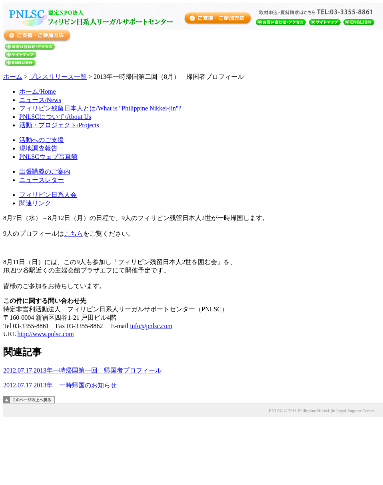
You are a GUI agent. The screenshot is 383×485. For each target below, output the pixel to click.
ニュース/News (40, 99)
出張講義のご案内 (44, 171)
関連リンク (35, 203)
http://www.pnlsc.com (45, 334)
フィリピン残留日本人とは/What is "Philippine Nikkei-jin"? (100, 108)
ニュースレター (41, 179)
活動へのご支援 (41, 139)
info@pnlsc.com (151, 326)
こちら (73, 233)
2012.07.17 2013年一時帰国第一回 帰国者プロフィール (82, 370)
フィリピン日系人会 (48, 194)
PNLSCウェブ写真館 (48, 156)
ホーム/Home (37, 91)
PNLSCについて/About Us (55, 116)
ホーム (12, 76)
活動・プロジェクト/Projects (59, 125)
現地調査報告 (38, 148)
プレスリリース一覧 (58, 76)
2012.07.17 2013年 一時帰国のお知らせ (60, 385)
